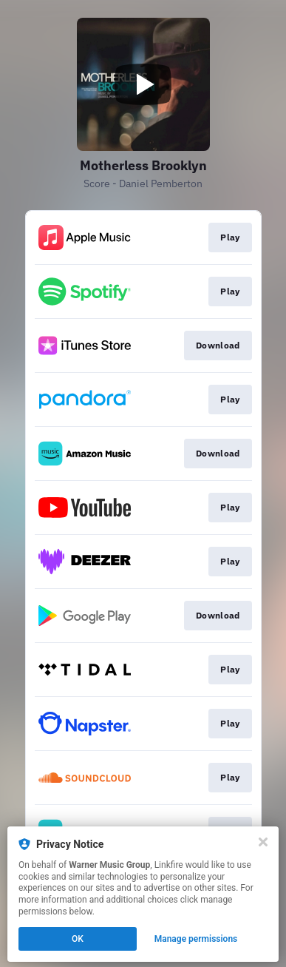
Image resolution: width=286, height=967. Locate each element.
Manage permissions (196, 939)
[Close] (263, 842)
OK (78, 939)
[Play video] (143, 84)
